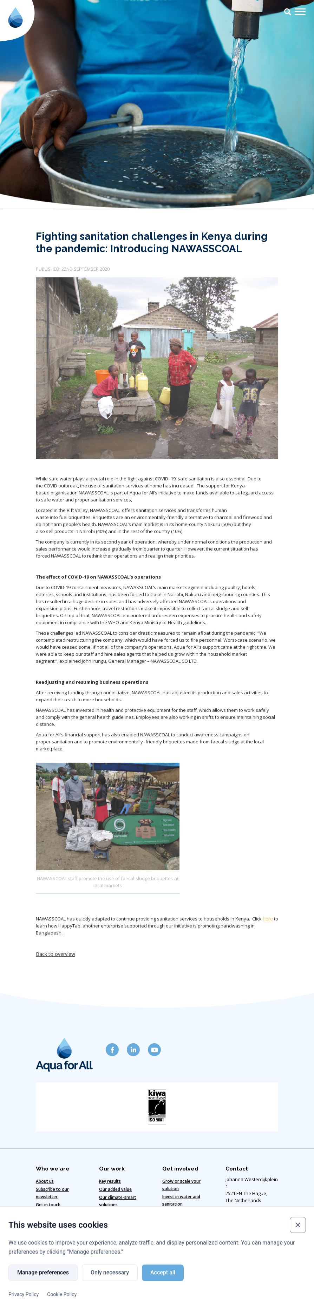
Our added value (115, 1188)
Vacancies (172, 1211)
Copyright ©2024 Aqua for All (244, 1281)
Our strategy (112, 1212)
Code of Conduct (138, 1281)
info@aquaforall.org (247, 1249)
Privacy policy (185, 1281)
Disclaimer (50, 1281)
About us (45, 1180)
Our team (45, 1212)
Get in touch (48, 1204)
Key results (110, 1180)
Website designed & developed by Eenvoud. (157, 1294)
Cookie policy (91, 1281)
